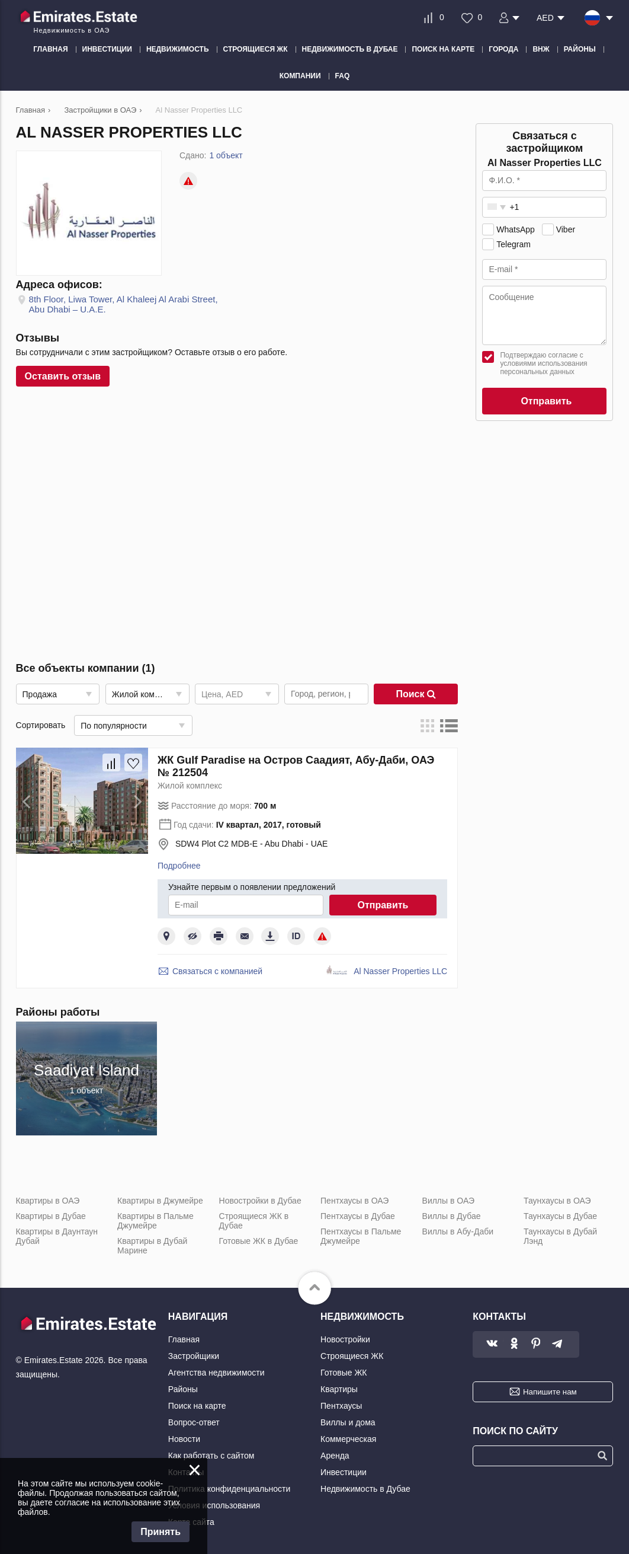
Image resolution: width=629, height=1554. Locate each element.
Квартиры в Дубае (51, 1216)
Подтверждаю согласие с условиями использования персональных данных (543, 363)
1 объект (225, 155)
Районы (183, 1389)
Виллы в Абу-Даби (458, 1231)
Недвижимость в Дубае (365, 1489)
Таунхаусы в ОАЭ (557, 1200)
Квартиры (339, 1389)
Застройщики (193, 1356)
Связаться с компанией (217, 971)
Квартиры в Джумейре (160, 1200)
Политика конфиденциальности (229, 1489)
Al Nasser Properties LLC (400, 971)
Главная (184, 1339)
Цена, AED (222, 694)
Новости (184, 1439)
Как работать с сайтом (211, 1455)
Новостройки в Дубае (260, 1200)
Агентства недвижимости (216, 1372)
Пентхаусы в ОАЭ (354, 1200)
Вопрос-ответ (194, 1422)
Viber (565, 229)
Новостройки (345, 1339)
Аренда (334, 1455)
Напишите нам (550, 1391)
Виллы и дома (348, 1422)
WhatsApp (515, 229)
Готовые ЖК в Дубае (259, 1241)
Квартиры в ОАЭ (48, 1200)
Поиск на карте (197, 1406)
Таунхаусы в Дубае (560, 1216)
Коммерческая (348, 1439)
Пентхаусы (341, 1406)
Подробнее (179, 865)
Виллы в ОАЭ (448, 1200)
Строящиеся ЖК (351, 1356)
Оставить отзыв (63, 376)
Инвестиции (343, 1472)
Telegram (513, 244)
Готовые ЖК (343, 1372)
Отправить (382, 905)
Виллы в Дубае (451, 1216)
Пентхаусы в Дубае (357, 1216)
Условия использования (214, 1505)
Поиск (415, 694)
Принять (160, 1532)
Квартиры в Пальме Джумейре (155, 1220)
